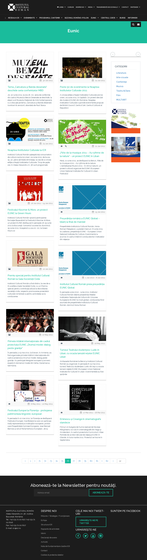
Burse (122, 18)
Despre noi (80, 7)
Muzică (119, 86)
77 (74, 461)
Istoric (43, 533)
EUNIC (93, 18)
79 (85, 461)
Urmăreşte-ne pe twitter (88, 521)
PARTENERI (134, 7)
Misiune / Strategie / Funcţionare (55, 516)
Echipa (44, 520)
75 (62, 461)
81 (97, 461)
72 (45, 461)
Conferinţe (121, 82)
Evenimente (29, 18)
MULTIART (121, 100)
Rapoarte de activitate (50, 529)
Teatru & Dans (123, 91)
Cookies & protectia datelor (52, 555)
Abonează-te (101, 492)
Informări (132, 18)
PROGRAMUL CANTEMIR (49, 18)
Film (118, 95)
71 (39, 461)
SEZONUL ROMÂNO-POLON (77, 18)
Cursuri (70, 7)
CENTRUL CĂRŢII (108, 18)
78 (79, 461)
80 (91, 461)
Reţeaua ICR (13, 18)
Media (90, 7)
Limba (60, 7)
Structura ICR (46, 525)
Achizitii (44, 542)
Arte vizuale (122, 77)
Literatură (121, 73)
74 (57, 461)
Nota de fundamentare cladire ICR (55, 546)
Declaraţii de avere (49, 538)
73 (51, 461)
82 (107, 461)
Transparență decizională (107, 7)
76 (68, 461)
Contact (125, 7)
